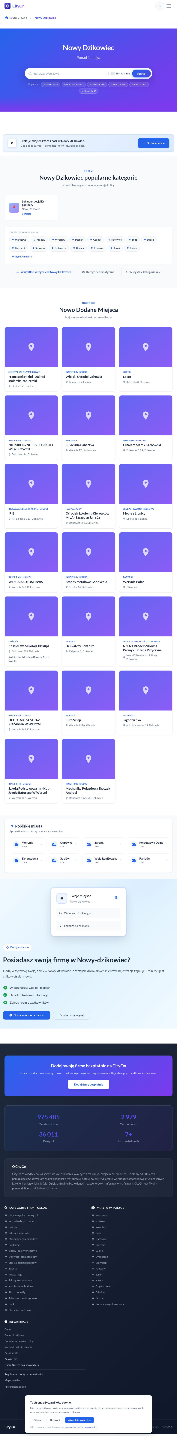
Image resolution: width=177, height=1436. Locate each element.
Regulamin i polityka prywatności (23, 1375)
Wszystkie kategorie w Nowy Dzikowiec (43, 273)
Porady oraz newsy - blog (19, 1342)
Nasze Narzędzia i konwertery (21, 1366)
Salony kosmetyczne (18, 1281)
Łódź (133, 240)
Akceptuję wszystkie (79, 1420)
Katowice (115, 240)
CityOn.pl (167, 1427)
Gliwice (98, 1293)
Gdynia (78, 249)
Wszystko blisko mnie (19, 1222)
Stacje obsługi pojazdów (20, 1263)
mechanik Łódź (100, 91)
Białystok (18, 249)
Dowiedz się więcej (71, 1016)
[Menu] (168, 6)
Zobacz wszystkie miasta (108, 1305)
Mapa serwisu (12, 1381)
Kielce (132, 249)
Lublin (149, 240)
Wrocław (58, 240)
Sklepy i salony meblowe (20, 1252)
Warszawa (19, 240)
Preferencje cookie (15, 1387)
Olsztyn (98, 1299)
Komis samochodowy (19, 1287)
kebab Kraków (58, 84)
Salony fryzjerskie (16, 1234)
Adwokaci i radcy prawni (21, 1299)
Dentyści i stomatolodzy (20, 1257)
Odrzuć (37, 1420)
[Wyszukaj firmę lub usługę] (68, 73)
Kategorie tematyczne (98, 273)
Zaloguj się (10, 1360)
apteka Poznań (77, 91)
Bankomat (12, 1246)
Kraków (39, 240)
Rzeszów (97, 249)
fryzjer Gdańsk (132, 84)
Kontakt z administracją (18, 1348)
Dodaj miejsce (153, 144)
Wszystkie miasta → (23, 257)
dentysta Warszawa (83, 84)
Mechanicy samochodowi (21, 1240)
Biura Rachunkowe (17, 1311)
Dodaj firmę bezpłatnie (88, 1085)
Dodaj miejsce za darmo (26, 1016)
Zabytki (10, 1269)
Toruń (115, 249)
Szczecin (38, 249)
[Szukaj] (159, 6)
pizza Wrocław (109, 84)
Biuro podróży (14, 1293)
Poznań (77, 240)
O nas (7, 1330)
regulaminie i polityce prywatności (80, 1427)
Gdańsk (95, 240)
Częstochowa (101, 1287)
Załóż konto (11, 1354)
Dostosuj (55, 1420)
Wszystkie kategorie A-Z (142, 273)
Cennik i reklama (14, 1336)
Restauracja (13, 1275)
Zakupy (10, 1228)
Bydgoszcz (59, 249)
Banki (9, 1305)
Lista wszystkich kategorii (21, 1216)
